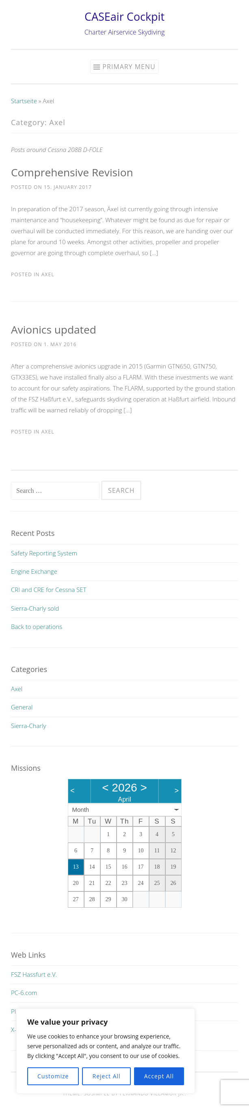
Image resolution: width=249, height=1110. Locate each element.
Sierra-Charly (28, 726)
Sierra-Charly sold (35, 608)
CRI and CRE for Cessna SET (49, 589)
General (21, 707)
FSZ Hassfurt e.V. (34, 974)
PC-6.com (24, 993)
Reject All (107, 1076)
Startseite (24, 101)
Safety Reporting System (44, 553)
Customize (53, 1076)
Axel (47, 274)
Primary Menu (128, 66)
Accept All (159, 1076)
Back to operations (36, 626)
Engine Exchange (34, 571)
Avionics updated (53, 329)
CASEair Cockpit (124, 16)
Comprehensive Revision (72, 172)
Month (80, 809)
